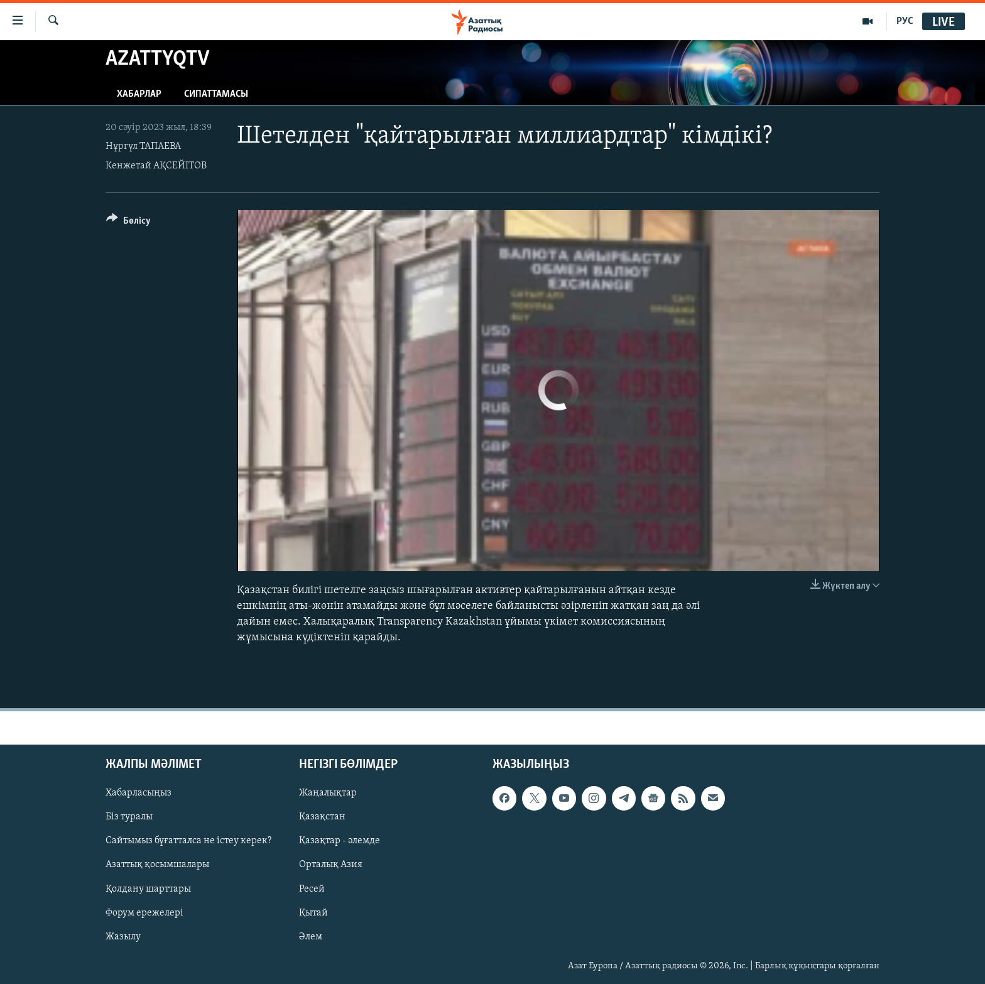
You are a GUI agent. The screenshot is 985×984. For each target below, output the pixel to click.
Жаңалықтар (328, 793)
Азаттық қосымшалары (157, 865)
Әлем (310, 936)
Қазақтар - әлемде (339, 841)
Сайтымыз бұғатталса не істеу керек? (188, 841)
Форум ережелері (144, 912)
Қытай (313, 912)
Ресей (312, 888)
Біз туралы (129, 817)
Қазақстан (322, 817)
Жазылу (123, 936)
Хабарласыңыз (138, 793)
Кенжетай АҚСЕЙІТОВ (156, 166)
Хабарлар (139, 94)
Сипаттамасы (216, 94)
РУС (904, 21)
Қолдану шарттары (148, 888)
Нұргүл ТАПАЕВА (143, 146)
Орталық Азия (330, 865)
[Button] (128, 223)
